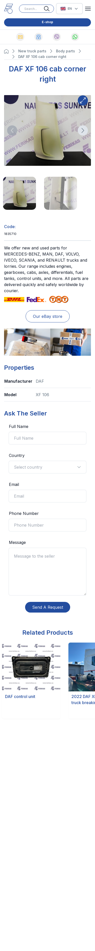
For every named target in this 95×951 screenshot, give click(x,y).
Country (17, 455)
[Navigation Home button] (7, 51)
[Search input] (36, 9)
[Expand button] (83, 100)
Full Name (18, 426)
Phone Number (24, 513)
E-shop (47, 22)
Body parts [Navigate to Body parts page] (65, 51)
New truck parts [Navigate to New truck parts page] (32, 51)
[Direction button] (12, 130)
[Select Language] (69, 8)
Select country (47, 467)
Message (17, 542)
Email (14, 484)
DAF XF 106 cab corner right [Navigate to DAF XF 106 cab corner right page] (42, 56)
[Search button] (49, 9)
